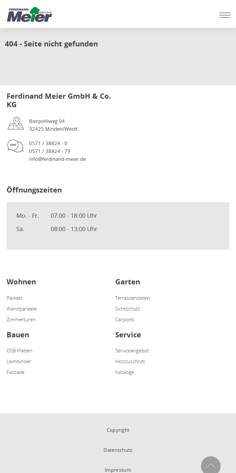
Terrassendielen (132, 298)
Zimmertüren (21, 319)
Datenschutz (117, 450)
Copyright (118, 430)
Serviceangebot (132, 350)
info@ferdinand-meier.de (57, 159)
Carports (125, 319)
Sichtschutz (127, 308)
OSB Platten (19, 350)
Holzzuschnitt (130, 361)
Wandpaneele (22, 308)
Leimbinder (19, 361)
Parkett (14, 298)
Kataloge (124, 372)
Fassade (16, 372)
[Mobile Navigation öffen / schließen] (223, 15)
